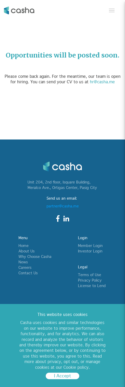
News (23, 262)
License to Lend (92, 285)
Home (23, 245)
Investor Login (90, 251)
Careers (24, 267)
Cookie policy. (76, 367)
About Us (26, 251)
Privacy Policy (90, 280)
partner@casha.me (63, 206)
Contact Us (28, 273)
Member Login (90, 245)
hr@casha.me (102, 81)
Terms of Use (89, 274)
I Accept (62, 375)
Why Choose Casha (34, 256)
